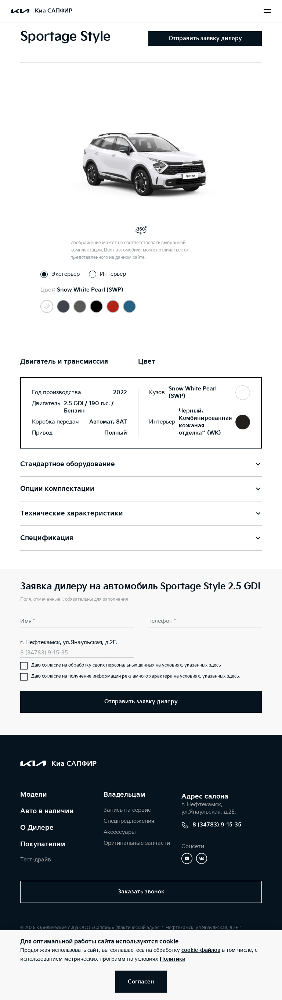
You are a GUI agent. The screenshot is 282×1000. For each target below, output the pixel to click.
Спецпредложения (129, 821)
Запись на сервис (127, 810)
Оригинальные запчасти (137, 843)
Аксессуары (120, 832)
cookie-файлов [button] (200, 950)
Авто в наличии (47, 811)
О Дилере (37, 828)
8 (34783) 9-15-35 (44, 652)
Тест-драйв (35, 859)
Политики (172, 959)
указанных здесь (202, 665)
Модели (33, 795)
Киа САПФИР (53, 10)
